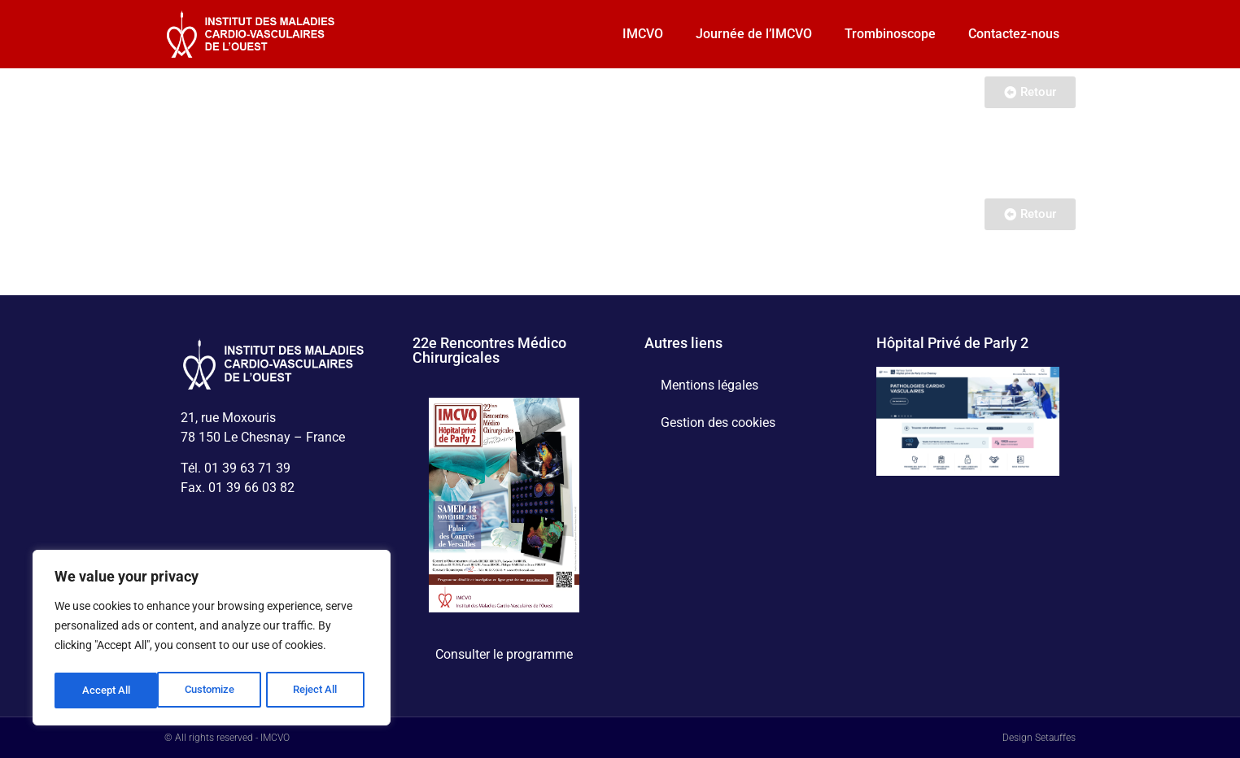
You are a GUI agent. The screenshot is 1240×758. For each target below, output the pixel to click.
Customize (106, 690)
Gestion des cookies (718, 422)
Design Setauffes (1039, 737)
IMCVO (642, 33)
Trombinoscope (890, 33)
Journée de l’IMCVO (754, 33)
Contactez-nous (1013, 33)
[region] (212, 640)
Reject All (213, 690)
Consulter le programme (504, 654)
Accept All (319, 690)
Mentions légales (709, 385)
